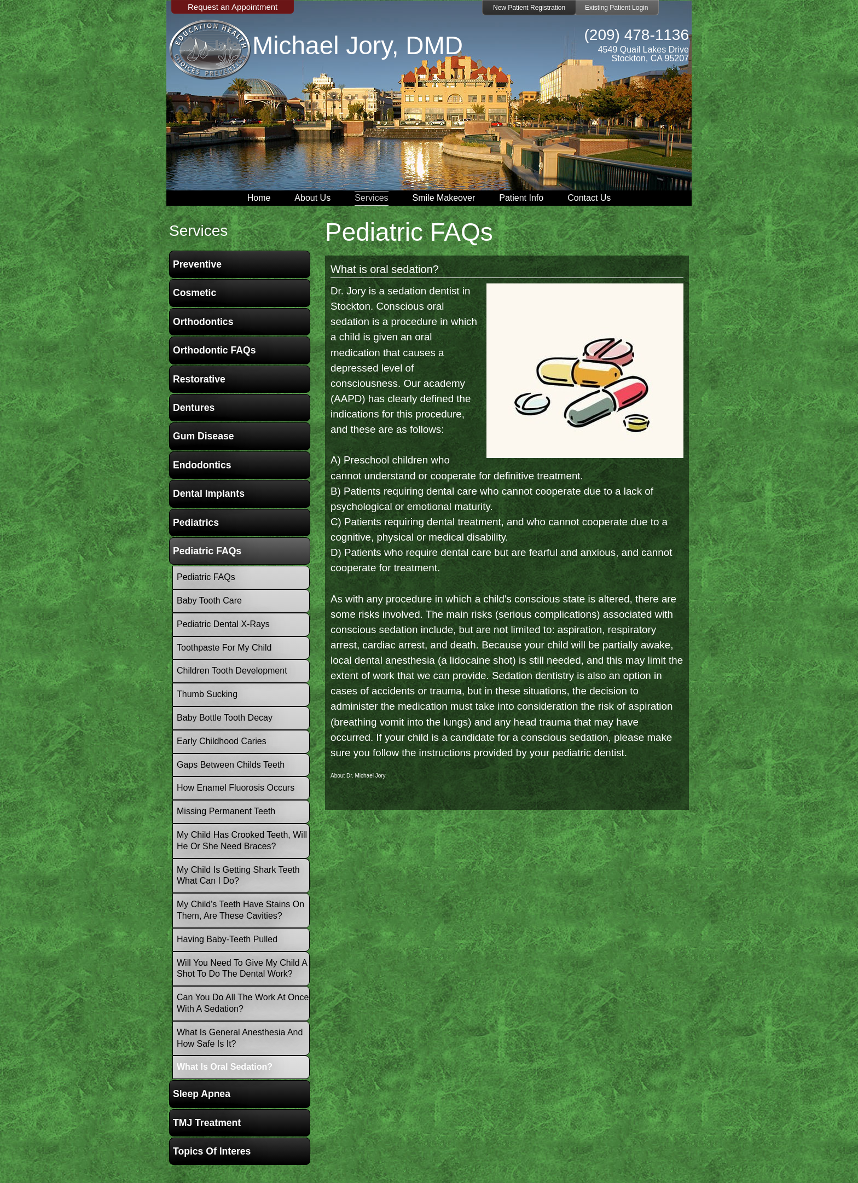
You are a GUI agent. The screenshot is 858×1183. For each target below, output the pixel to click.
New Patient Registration (529, 7)
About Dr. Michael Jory (358, 776)
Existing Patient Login (616, 7)
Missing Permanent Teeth (226, 811)
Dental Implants (209, 493)
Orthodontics (203, 321)
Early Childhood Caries (221, 741)
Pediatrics (196, 522)
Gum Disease (203, 436)
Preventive (197, 264)
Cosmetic (194, 292)
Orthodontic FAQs (214, 350)
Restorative (199, 379)
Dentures (194, 407)
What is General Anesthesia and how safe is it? (240, 1038)
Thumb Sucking (207, 694)
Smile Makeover (444, 197)
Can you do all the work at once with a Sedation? (243, 1003)
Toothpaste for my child (224, 647)
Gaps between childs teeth (231, 764)
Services (371, 197)
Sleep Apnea (201, 1093)
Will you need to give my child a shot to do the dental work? (242, 968)
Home (259, 197)
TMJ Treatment (207, 1122)
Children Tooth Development (232, 670)
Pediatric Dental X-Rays (223, 624)
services (198, 230)
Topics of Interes (212, 1151)
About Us (312, 197)
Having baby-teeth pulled (227, 939)
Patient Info (521, 197)
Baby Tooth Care (209, 600)
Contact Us (589, 197)
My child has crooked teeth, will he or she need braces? (242, 840)
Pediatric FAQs (207, 551)
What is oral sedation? (385, 269)
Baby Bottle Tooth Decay (225, 717)
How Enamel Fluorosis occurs (235, 787)
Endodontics (202, 465)
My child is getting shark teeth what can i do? (238, 875)
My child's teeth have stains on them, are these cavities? (240, 910)
